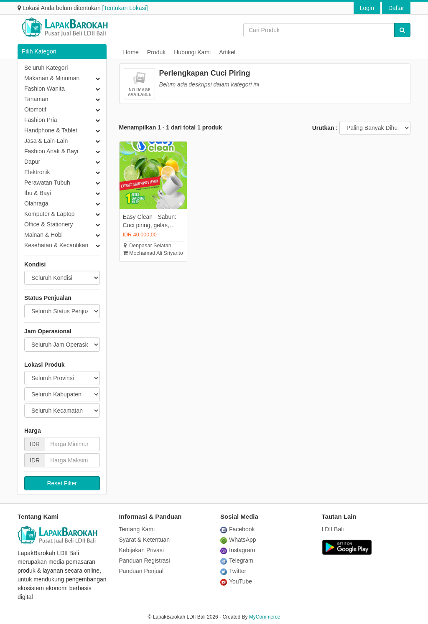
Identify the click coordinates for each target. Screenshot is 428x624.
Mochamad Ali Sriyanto (153, 253)
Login (367, 8)
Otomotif (35, 109)
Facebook (237, 529)
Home (131, 52)
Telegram (236, 560)
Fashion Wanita (44, 88)
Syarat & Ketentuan (144, 539)
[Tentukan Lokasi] (125, 8)
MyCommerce (264, 617)
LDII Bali (333, 529)
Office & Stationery (48, 224)
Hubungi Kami (192, 52)
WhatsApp (238, 539)
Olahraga (36, 203)
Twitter (233, 571)
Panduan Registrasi (144, 560)
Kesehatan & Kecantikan (56, 245)
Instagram (237, 550)
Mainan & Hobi (43, 234)
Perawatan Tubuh (47, 182)
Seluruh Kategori (46, 67)
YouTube (236, 581)
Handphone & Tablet (50, 130)
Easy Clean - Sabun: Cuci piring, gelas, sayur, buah (149, 221)
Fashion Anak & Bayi (51, 151)
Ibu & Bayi (37, 193)
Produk (156, 52)
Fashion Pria (40, 120)
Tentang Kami (137, 529)
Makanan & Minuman (51, 78)
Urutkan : (325, 127)
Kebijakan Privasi (141, 550)
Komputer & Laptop (49, 214)
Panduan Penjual (141, 571)
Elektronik (37, 172)
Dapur (32, 161)
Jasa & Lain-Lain (46, 140)
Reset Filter (62, 483)
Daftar (396, 8)
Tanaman (36, 99)
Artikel (227, 52)
